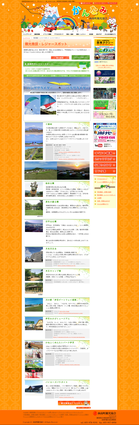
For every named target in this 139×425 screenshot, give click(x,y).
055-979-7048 (64, 311)
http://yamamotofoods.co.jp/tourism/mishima (69, 337)
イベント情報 (83, 414)
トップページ (26, 38)
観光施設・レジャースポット (106, 195)
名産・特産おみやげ (103, 201)
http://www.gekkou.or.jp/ (66, 265)
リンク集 (59, 416)
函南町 (96, 62)
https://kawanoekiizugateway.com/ (71, 313)
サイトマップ (78, 412)
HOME (26, 412)
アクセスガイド (102, 179)
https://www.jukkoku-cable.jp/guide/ (71, 159)
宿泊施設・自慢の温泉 (104, 192)
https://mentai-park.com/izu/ (70, 364)
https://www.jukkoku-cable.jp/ (69, 152)
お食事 (99, 198)
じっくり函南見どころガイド (106, 182)
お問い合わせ (52, 412)
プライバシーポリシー (65, 412)
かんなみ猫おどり (102, 204)
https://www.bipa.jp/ (66, 397)
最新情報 (32, 412)
